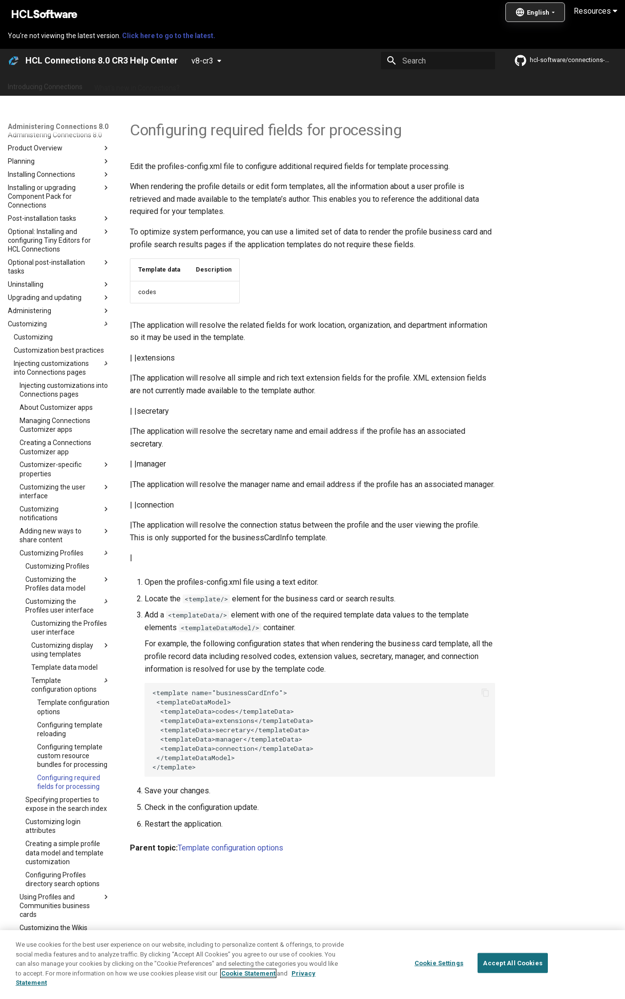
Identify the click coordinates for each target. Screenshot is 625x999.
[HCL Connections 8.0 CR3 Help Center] (13, 60)
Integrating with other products (424, 84)
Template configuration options (230, 847)
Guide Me (498, 84)
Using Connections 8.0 (331, 84)
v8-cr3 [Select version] (202, 60)
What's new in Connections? (137, 84)
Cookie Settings (439, 988)
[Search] (438, 60)
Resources (595, 11)
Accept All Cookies (512, 988)
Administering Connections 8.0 (238, 84)
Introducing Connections (45, 84)
